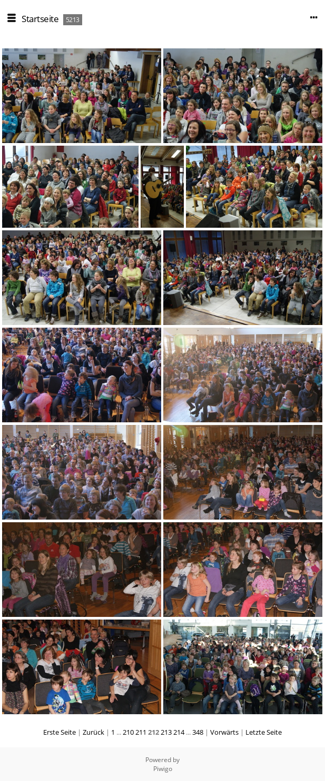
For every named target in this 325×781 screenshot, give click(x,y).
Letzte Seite (263, 732)
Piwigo (162, 768)
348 (197, 732)
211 (140, 732)
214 (178, 732)
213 (166, 732)
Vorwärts (224, 732)
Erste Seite (59, 732)
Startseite (40, 19)
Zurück (93, 732)
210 (128, 732)
